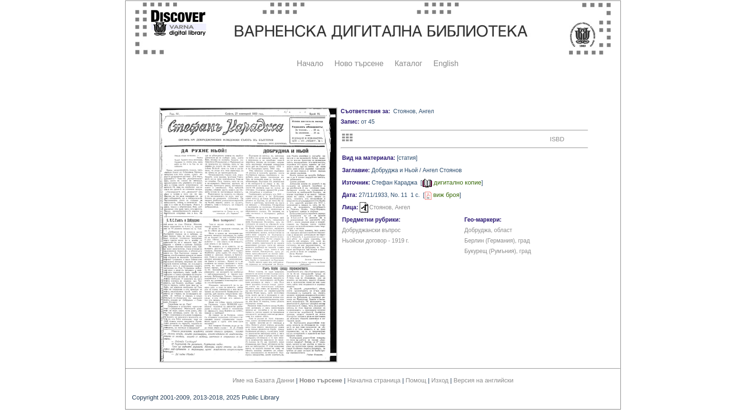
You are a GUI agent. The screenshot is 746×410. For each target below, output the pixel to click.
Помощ (415, 380)
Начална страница (374, 380)
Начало (310, 63)
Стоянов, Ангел (389, 207)
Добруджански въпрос (371, 230)
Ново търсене (358, 63)
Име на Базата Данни (263, 380)
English (445, 63)
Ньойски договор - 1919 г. (375, 240)
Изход (440, 380)
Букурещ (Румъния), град (497, 251)
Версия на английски (483, 380)
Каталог (408, 63)
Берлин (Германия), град (497, 240)
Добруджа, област (488, 230)
